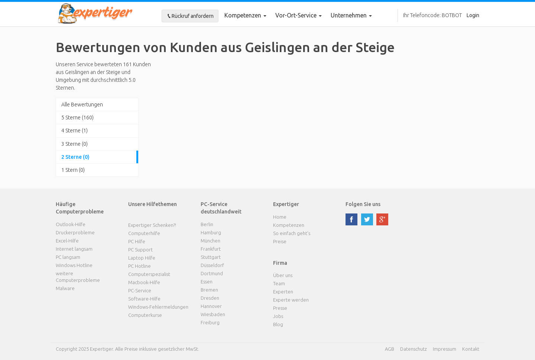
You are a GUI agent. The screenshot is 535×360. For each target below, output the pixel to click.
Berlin (207, 224)
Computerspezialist (149, 274)
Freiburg (210, 322)
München (210, 240)
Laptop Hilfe (141, 257)
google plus (382, 219)
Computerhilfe (144, 233)
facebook (351, 219)
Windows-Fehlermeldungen (158, 306)
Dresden (210, 297)
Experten (283, 291)
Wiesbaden (213, 314)
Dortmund (212, 273)
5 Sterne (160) (77, 117)
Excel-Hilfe (67, 240)
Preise (279, 241)
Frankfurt (211, 248)
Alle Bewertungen (82, 104)
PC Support (140, 249)
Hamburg (211, 232)
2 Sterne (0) (75, 157)
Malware (65, 288)
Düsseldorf (212, 265)
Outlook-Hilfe (70, 224)
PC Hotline (139, 266)
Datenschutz (413, 348)
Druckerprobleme (75, 232)
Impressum (444, 348)
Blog (278, 324)
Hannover (211, 306)
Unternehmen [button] (351, 15)
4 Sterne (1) (74, 131)
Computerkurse (145, 315)
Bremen (209, 289)
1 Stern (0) (73, 170)
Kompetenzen (245, 15)
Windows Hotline (74, 265)
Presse (280, 308)
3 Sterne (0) (74, 144)
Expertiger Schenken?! (152, 225)
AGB (389, 348)
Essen (207, 281)
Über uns (282, 275)
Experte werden (291, 299)
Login (473, 15)
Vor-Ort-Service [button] (298, 15)
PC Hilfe (136, 241)
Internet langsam (74, 248)
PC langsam (68, 257)
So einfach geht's (291, 233)
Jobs (278, 316)
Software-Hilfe (144, 298)
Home (279, 216)
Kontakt (470, 348)
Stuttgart (211, 257)
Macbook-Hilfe (144, 282)
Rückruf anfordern (190, 16)
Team (279, 283)
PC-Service (139, 290)
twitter (367, 219)
